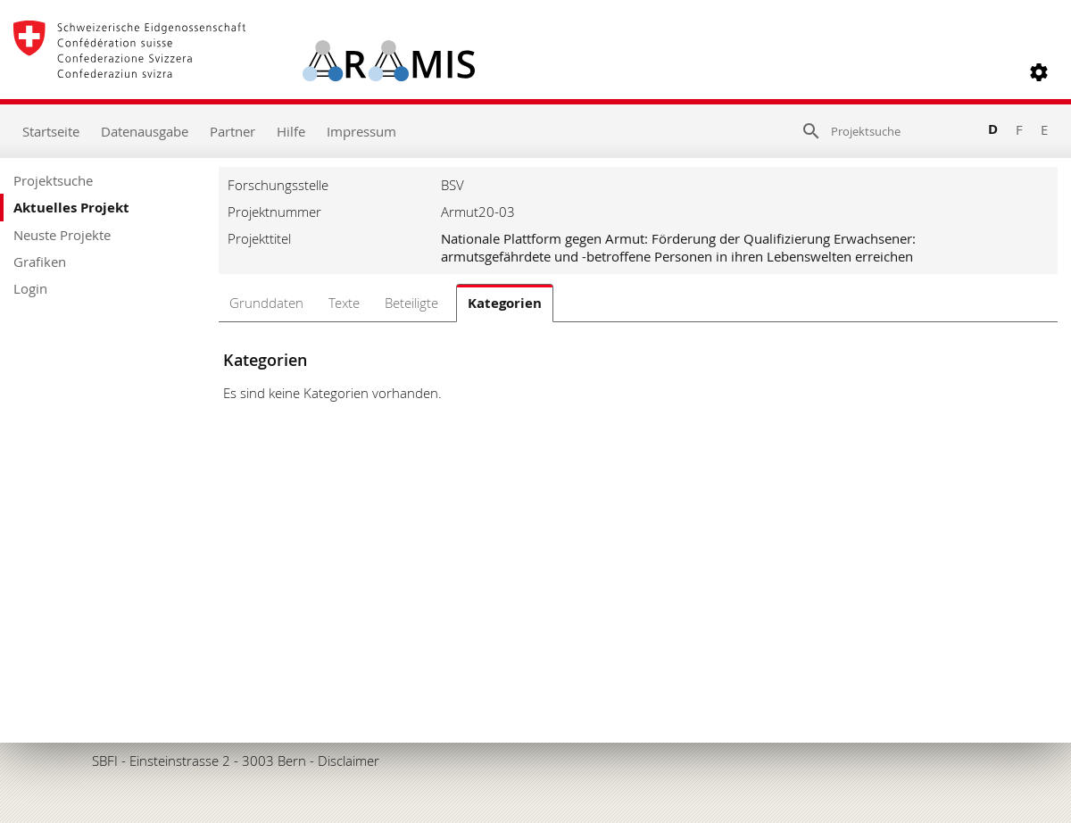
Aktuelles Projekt (71, 207)
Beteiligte (411, 303)
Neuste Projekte (62, 235)
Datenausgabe (144, 131)
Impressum (361, 131)
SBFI (105, 760)
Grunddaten (266, 303)
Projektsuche (53, 180)
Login (30, 288)
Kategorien (505, 303)
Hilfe (291, 131)
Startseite (50, 131)
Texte (344, 303)
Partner (232, 131)
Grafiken (39, 261)
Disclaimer (348, 760)
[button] (1038, 72)
